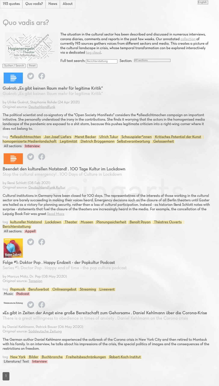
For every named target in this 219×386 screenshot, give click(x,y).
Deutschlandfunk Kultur (46, 187)
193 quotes (11, 4)
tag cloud (93, 52)
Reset (32, 65)
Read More (55, 214)
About (68, 4)
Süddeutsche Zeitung (45, 331)
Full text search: (73, 61)
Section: (126, 61)
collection (188, 39)
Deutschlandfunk (41, 107)
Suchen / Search (14, 65)
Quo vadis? (34, 4)
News (52, 4)
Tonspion (35, 281)
